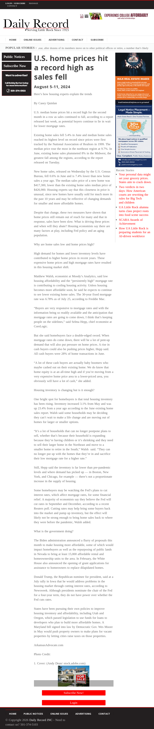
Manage (33, 3)
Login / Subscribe (15, 3)
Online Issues (32, 39)
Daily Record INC (40, 720)
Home (12, 39)
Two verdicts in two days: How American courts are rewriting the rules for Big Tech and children (133, 194)
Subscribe (97, 39)
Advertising (56, 39)
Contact (12, 6)
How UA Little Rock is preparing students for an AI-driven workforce (134, 232)
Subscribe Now (15, 66)
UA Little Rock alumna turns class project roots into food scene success (134, 211)
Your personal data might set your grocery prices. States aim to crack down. (135, 178)
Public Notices (14, 57)
